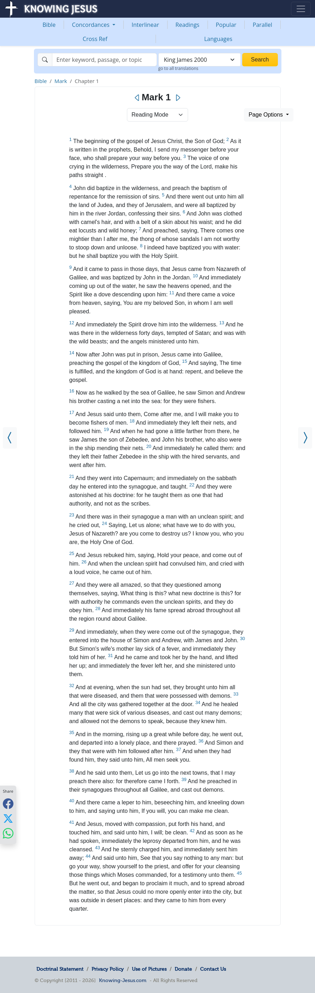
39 (183, 779)
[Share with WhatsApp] (8, 833)
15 (184, 361)
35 (71, 732)
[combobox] (199, 59)
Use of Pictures (149, 969)
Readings (187, 25)
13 (221, 322)
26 (83, 562)
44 (88, 856)
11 (171, 292)
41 (71, 822)
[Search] (104, 59)
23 (71, 515)
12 (71, 322)
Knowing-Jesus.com (122, 980)
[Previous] (137, 98)
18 (132, 421)
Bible (49, 25)
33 (235, 694)
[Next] (177, 98)
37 (178, 749)
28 (97, 608)
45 (239, 873)
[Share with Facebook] (8, 803)
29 (71, 630)
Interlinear (145, 25)
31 (110, 655)
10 (195, 275)
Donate (183, 969)
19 (106, 429)
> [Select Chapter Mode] (157, 115)
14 (71, 352)
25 (71, 553)
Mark (60, 80)
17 (71, 412)
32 (71, 685)
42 (191, 830)
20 (148, 446)
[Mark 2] (305, 438)
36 (200, 741)
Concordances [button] (91, 25)
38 (71, 771)
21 (71, 476)
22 (191, 484)
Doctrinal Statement (59, 969)
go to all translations (178, 68)
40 (71, 800)
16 (71, 391)
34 (197, 702)
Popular (226, 25)
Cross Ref (95, 39)
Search (260, 60)
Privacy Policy (108, 969)
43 (97, 847)
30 (242, 638)
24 (104, 523)
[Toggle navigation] (301, 9)
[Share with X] (8, 818)
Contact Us (213, 969)
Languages (218, 39)
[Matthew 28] (10, 438)
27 (71, 583)
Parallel (262, 25)
